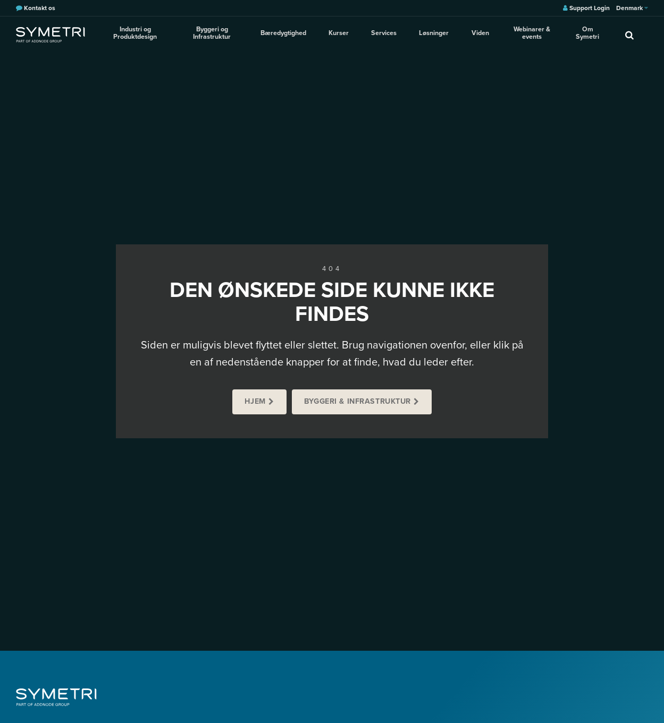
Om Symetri (587, 34)
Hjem (254, 401)
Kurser (341, 34)
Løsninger (432, 34)
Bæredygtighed (288, 34)
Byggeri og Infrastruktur (216, 34)
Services (385, 34)
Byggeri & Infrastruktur (357, 401)
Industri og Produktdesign (137, 34)
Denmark (632, 8)
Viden (476, 34)
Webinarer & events (529, 34)
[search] (629, 34)
